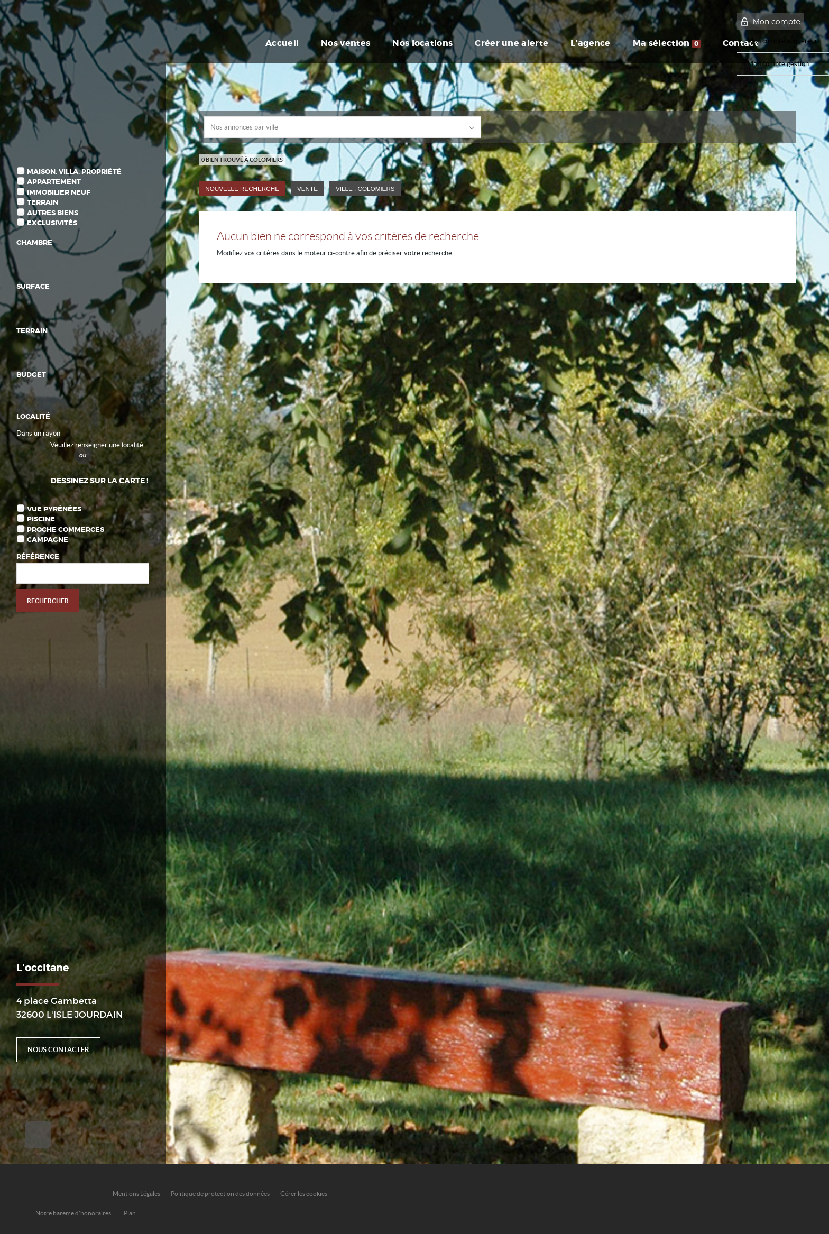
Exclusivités (52, 222)
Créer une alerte (511, 43)
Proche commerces (65, 529)
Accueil (282, 43)
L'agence (590, 43)
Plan (130, 1213)
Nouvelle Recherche (242, 188)
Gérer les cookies (303, 1193)
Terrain (42, 202)
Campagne (47, 539)
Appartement (54, 181)
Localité (33, 416)
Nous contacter (58, 1050)
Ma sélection (667, 43)
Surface (33, 286)
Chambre (34, 242)
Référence (37, 556)
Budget (31, 374)
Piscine (41, 518)
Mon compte (776, 21)
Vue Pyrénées (54, 508)
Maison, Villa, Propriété (74, 171)
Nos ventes (345, 43)
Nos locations (422, 43)
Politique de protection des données (220, 1193)
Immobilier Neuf (58, 192)
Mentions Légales (136, 1193)
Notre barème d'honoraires (73, 1213)
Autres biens (52, 212)
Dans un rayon (38, 433)
